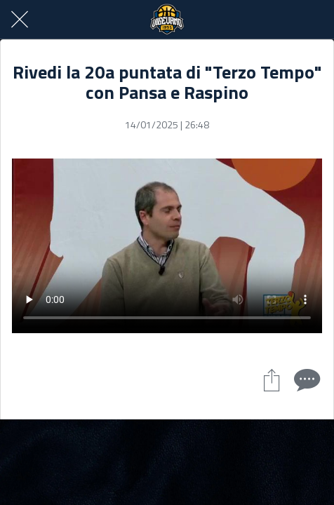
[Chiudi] (19, 19)
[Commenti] (305, 379)
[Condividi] (271, 379)
